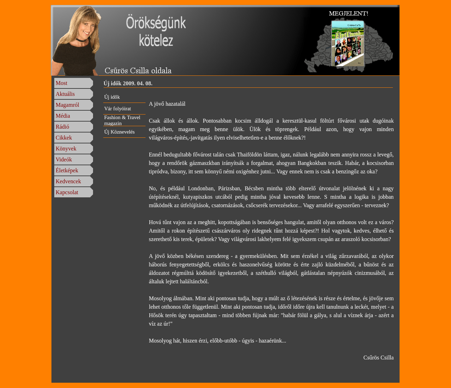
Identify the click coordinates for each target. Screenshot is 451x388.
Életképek (67, 170)
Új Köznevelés (119, 132)
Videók (64, 159)
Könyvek (66, 149)
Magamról (67, 105)
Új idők (112, 97)
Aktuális (65, 94)
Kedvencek (68, 181)
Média (63, 116)
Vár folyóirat (117, 108)
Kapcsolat (67, 192)
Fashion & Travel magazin (122, 120)
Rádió (62, 127)
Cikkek (64, 138)
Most (61, 83)
